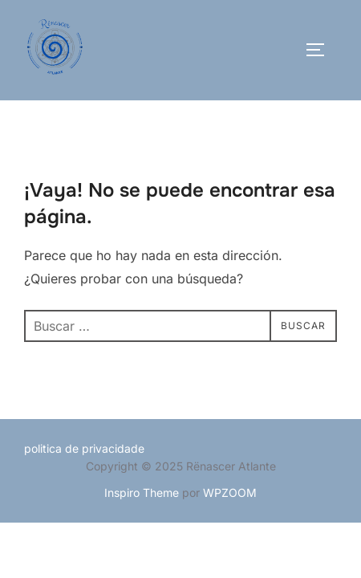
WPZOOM (230, 492)
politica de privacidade (84, 448)
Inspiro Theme (141, 492)
